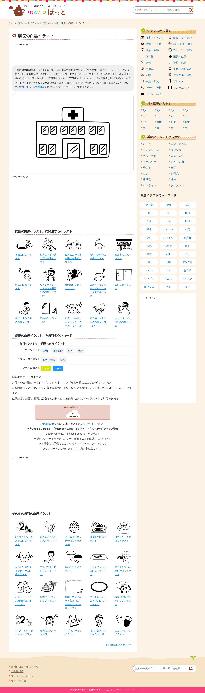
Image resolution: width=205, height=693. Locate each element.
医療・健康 (60, 23)
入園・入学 (177, 155)
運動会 (147, 179)
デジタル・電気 (182, 75)
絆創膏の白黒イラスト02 (73, 286)
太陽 (168, 262)
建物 (45, 350)
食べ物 (149, 204)
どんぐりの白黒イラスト (123, 632)
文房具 (150, 69)
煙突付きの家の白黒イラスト (98, 256)
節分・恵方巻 (179, 144)
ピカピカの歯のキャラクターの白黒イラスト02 (73, 322)
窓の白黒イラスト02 (48, 320)
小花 (187, 229)
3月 (173, 110)
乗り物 (150, 56)
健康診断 (58, 350)
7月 (173, 116)
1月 (145, 110)
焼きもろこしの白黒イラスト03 (48, 539)
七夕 (145, 173)
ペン (187, 254)
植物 (168, 204)
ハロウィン (149, 185)
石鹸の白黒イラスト (23, 256)
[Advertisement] (73, 54)
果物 (149, 229)
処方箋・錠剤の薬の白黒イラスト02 (98, 322)
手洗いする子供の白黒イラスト (23, 320)
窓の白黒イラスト (123, 286)
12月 (187, 122)
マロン (149, 270)
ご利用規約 (46, 423)
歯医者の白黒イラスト (123, 256)
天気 (168, 221)
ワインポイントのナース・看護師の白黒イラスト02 (48, 290)
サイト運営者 (18, 680)
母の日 (147, 167)
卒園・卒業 (149, 155)
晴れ (149, 245)
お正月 (147, 144)
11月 (173, 122)
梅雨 (173, 167)
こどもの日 (177, 161)
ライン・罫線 (154, 94)
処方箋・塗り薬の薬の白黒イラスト (48, 258)
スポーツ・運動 (182, 50)
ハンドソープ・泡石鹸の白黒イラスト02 (23, 600)
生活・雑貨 (152, 81)
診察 (70, 350)
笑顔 (149, 237)
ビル (168, 286)
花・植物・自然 (182, 43)
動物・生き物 (154, 43)
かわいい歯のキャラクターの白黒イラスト (23, 571)
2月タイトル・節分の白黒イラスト (24, 634)
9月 (145, 122)
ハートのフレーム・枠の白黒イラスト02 (98, 600)
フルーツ (168, 229)
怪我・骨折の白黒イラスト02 (98, 632)
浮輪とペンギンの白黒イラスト (48, 598)
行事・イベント (155, 37)
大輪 (168, 270)
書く (187, 245)
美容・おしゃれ (182, 69)
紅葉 (173, 179)
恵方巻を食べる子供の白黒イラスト (123, 571)
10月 (159, 122)
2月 (159, 110)
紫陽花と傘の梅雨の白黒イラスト (123, 600)
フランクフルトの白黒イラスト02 (98, 571)
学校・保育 (179, 62)
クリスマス (177, 185)
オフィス (149, 286)
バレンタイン (151, 149)
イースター (149, 161)
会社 (187, 286)
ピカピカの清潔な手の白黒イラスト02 (73, 258)
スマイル (168, 237)
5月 (145, 116)
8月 (187, 116)
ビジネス (178, 81)
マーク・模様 (154, 87)
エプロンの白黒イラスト (73, 632)
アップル (149, 278)
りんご (168, 278)
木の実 (168, 245)
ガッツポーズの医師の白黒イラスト (123, 322)
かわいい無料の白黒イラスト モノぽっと (30, 23)
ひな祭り (176, 149)
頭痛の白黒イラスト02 (48, 632)
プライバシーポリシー (23, 676)
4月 (187, 110)
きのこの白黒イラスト (73, 569)
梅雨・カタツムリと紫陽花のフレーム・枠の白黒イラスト (73, 602)
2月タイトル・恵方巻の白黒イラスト (24, 541)
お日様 (187, 270)
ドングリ (187, 262)
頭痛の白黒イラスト (23, 286)
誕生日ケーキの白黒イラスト (123, 539)
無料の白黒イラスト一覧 (122, 644)
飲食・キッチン (182, 37)
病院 (80, 350)
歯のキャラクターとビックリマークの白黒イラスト (98, 290)
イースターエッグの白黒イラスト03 (73, 541)
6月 (159, 116)
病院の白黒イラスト (73, 407)
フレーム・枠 (181, 87)
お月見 (175, 173)
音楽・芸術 (152, 50)
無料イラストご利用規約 (32, 86)
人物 (148, 75)
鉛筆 (168, 254)
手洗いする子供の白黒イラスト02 (48, 571)
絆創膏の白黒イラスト (98, 539)
